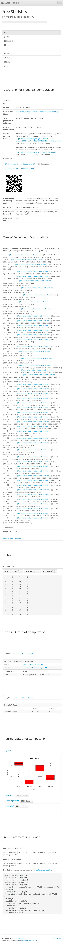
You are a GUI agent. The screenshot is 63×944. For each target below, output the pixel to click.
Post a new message (12, 538)
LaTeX (16, 654)
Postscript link (12, 801)
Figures (7, 57)
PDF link (10, 806)
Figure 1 (8, 751)
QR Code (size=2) (11, 164)
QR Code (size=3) (28, 164)
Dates (8, 37)
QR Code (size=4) (45, 164)
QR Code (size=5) (11, 168)
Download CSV (12, 571)
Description (9, 41)
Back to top (56, 938)
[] (18, 379)
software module (43, 870)
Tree (7, 45)
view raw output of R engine (35, 668)
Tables (7, 53)
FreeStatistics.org (10, 2)
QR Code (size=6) (28, 168)
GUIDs (30, 654)
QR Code (22, 795)
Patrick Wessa (18, 938)
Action (8, 66)
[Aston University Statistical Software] (25, 255)
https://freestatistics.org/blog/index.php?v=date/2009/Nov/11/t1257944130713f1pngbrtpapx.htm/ (39, 139)
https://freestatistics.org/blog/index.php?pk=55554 (36, 152)
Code (7, 62)
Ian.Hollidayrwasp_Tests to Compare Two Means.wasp (37, 111)
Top (6, 32)
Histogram (31, 571)
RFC (23, 654)
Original (7, 654)
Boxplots (48, 571)
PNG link (10, 795)
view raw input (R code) (33, 664)
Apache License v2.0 (29, 940)
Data (6, 49)
